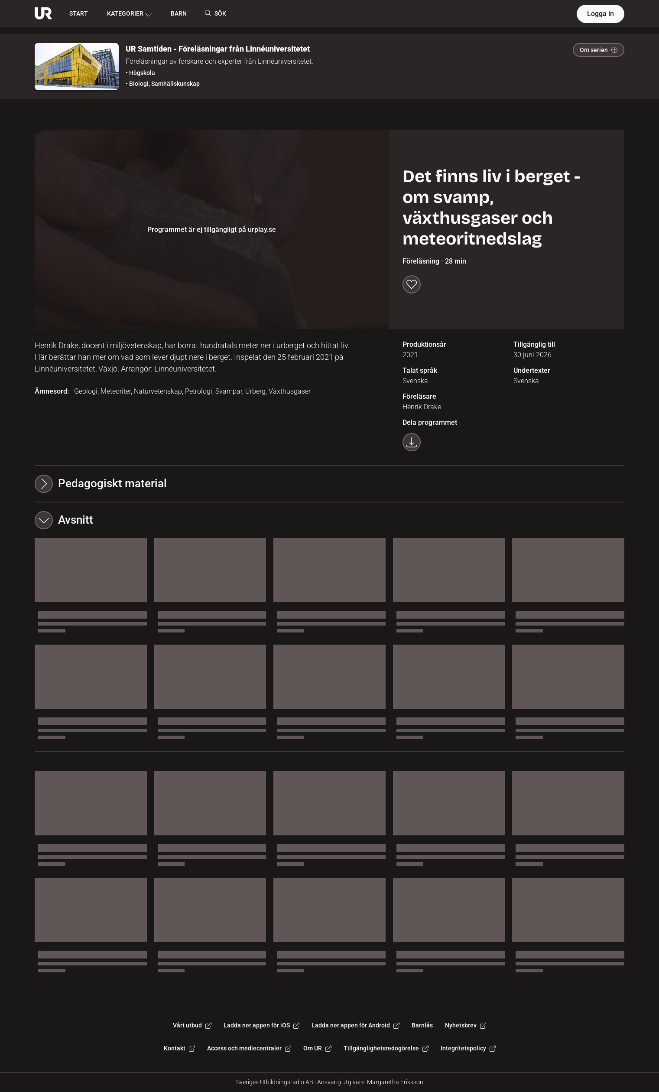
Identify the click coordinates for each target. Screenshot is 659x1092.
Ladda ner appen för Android (355, 1025)
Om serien (598, 49)
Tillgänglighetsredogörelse (386, 1048)
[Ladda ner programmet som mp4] (412, 442)
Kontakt (179, 1048)
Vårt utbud (192, 1025)
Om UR (317, 1048)
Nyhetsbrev (465, 1025)
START (78, 13)
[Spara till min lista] (412, 284)
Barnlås (422, 1025)
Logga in (600, 14)
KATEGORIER (129, 14)
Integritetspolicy (468, 1048)
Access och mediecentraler (249, 1048)
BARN (179, 13)
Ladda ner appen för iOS (261, 1025)
